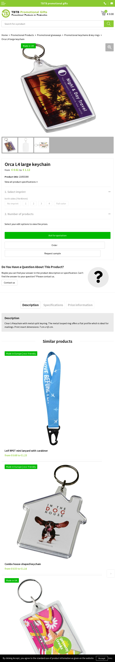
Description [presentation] (30, 295)
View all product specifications (21, 181)
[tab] (30, 295)
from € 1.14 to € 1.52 (72, 474)
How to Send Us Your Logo (72, 547)
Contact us (9, 272)
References (65, 581)
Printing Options (68, 538)
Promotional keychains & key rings (82, 35)
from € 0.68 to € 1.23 (16, 401)
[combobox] (52, 23)
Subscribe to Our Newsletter (16, 595)
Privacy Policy (8, 577)
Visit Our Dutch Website (71, 586)
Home (4, 35)
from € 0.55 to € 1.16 (72, 401)
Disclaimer (6, 581)
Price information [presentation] (80, 295)
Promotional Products (22, 35)
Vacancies (64, 577)
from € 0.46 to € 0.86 (16, 474)
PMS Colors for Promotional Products (78, 543)
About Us (63, 572)
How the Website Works (71, 533)
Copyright (6, 591)
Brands (5, 572)
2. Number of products (19, 214)
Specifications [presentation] (53, 295)
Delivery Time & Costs (70, 529)
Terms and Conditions (12, 586)
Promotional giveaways (49, 35)
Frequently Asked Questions (73, 524)
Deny (110, 658)
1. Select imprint (15, 192)
